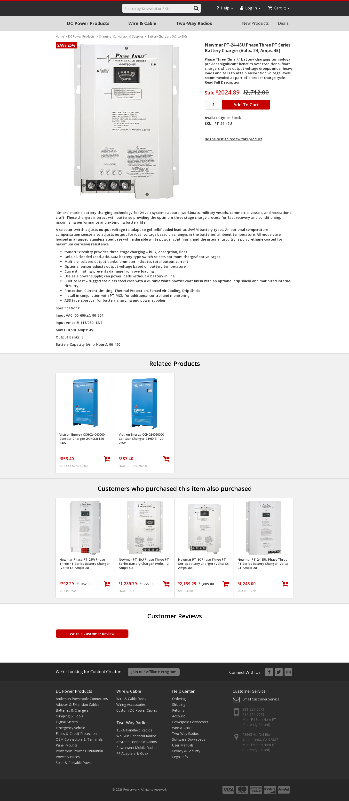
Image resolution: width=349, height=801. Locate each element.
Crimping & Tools (69, 716)
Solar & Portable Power (74, 762)
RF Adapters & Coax (132, 753)
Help (224, 8)
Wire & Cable (142, 23)
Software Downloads (188, 739)
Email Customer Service (260, 699)
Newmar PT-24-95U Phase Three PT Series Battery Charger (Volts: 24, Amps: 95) (263, 564)
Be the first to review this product (233, 139)
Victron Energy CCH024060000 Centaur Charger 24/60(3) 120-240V (141, 438)
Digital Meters (67, 722)
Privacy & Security (186, 751)
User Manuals (183, 745)
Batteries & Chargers (72, 710)
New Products (255, 23)
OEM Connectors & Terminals (79, 739)
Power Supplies (68, 756)
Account (178, 716)
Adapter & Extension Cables (77, 704)
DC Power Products (88, 23)
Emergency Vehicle (70, 727)
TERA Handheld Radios (134, 730)
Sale (209, 92)
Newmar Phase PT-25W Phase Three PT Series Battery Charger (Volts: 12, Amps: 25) (84, 564)
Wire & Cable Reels (131, 698)
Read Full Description (222, 82)
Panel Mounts (67, 745)
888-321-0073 (253, 709)
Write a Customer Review (92, 633)
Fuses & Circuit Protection (76, 733)
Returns (178, 710)
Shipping (178, 704)
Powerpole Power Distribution (79, 751)
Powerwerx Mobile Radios (136, 747)
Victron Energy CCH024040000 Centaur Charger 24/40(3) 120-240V (82, 438)
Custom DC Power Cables (136, 710)
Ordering (179, 698)
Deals (283, 23)
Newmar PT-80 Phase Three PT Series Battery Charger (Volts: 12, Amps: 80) (203, 564)
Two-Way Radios (194, 23)
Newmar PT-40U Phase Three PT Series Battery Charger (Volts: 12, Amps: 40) (144, 564)
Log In (250, 8)
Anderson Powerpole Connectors (82, 698)
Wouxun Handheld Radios (136, 736)
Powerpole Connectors (190, 722)
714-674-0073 (253, 714)
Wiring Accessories (131, 704)
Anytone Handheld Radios (136, 741)
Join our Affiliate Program (153, 671)
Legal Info (180, 756)
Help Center (183, 691)
